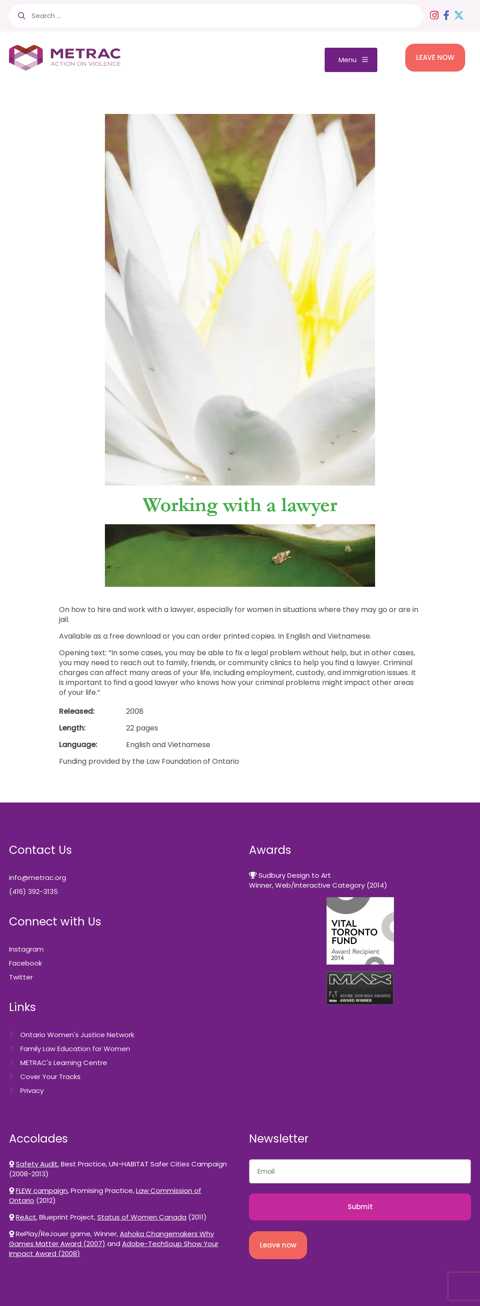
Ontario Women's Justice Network (77, 1034)
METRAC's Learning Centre (63, 1062)
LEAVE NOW (435, 57)
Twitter (21, 977)
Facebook (25, 963)
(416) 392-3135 (33, 891)
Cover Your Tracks (50, 1076)
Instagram (26, 949)
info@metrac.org (37, 877)
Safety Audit (37, 1164)
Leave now (278, 1245)
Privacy (32, 1090)
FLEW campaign (42, 1190)
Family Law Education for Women (75, 1048)
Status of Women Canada (141, 1217)
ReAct (26, 1217)
